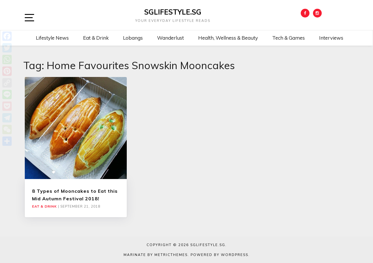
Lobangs (133, 38)
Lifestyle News (52, 38)
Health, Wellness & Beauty (228, 38)
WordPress (234, 255)
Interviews (331, 38)
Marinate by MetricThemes (156, 255)
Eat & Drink (96, 38)
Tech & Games (288, 38)
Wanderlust (170, 38)
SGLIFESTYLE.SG (172, 12)
